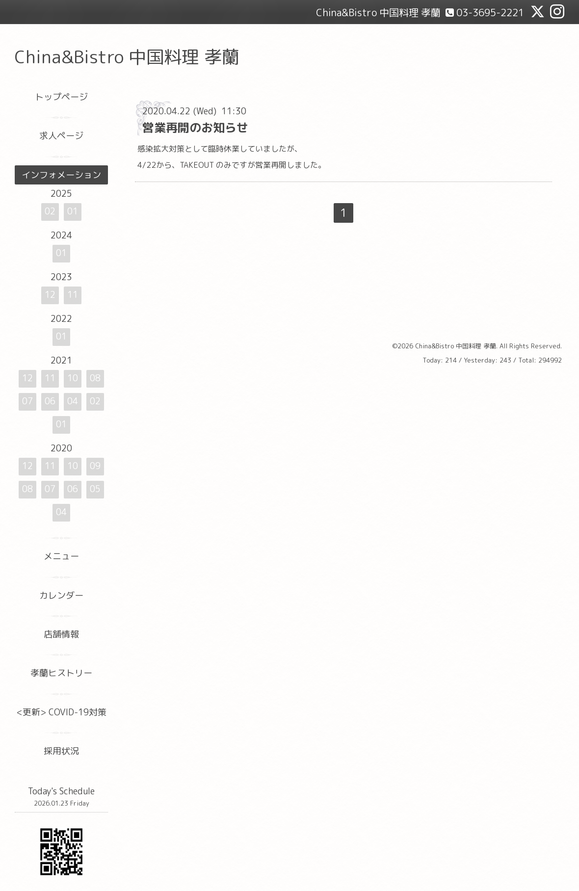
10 (72, 378)
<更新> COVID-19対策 (61, 712)
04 (72, 401)
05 (95, 489)
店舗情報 (61, 634)
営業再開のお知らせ (195, 127)
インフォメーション (61, 175)
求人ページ (61, 136)
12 (50, 294)
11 (72, 294)
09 (95, 466)
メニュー (61, 556)
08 (95, 378)
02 (50, 211)
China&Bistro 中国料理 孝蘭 (127, 56)
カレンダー (61, 595)
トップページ (61, 97)
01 (72, 211)
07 (27, 401)
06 (50, 401)
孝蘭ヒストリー (61, 673)
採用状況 (61, 751)
